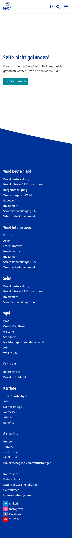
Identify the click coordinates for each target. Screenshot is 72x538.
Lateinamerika (12, 246)
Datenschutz (11, 479)
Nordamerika (12, 251)
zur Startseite (14, 81)
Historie (8, 332)
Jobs (6, 347)
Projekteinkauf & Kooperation (23, 184)
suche (58, 6)
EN (51, 6)
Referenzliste (11, 372)
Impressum (10, 474)
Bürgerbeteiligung (15, 190)
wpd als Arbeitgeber (16, 396)
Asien (7, 241)
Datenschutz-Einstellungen (21, 485)
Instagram (13, 508)
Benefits (8, 423)
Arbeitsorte (10, 417)
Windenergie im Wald (17, 195)
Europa (8, 235)
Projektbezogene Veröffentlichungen (27, 463)
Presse (7, 441)
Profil (6, 321)
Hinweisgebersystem (17, 495)
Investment (10, 206)
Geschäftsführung (15, 326)
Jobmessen (10, 412)
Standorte (9, 337)
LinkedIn (11, 503)
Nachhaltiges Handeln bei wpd (23, 342)
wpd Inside (10, 353)
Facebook (12, 514)
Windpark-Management (19, 216)
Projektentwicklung (16, 179)
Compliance (11, 490)
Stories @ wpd (12, 407)
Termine (8, 447)
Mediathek (10, 457)
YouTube (11, 519)
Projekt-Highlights (15, 377)
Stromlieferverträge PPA (19, 302)
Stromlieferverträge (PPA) (19, 211)
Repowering (11, 200)
